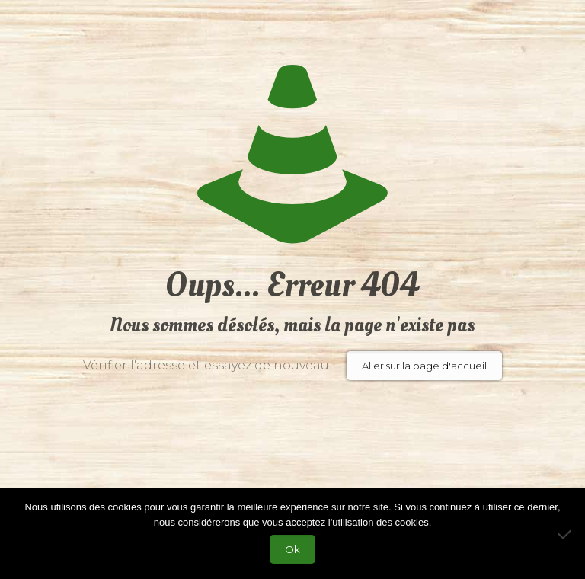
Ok (292, 549)
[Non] (566, 534)
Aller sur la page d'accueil (424, 366)
